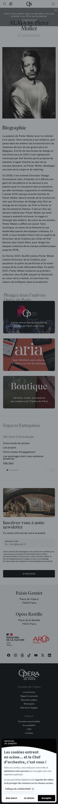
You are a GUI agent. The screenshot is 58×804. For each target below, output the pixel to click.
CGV (29, 729)
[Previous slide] (46, 470)
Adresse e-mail (11, 541)
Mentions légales (29, 707)
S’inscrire (29, 573)
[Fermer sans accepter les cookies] (11, 798)
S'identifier (29, 20)
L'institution (29, 692)
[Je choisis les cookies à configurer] (29, 798)
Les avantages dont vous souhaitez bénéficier (23, 457)
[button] (7, 470)
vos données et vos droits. (41, 561)
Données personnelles (29, 721)
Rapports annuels (29, 696)
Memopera (29, 703)
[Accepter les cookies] (46, 798)
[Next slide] (52, 470)
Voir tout (8, 463)
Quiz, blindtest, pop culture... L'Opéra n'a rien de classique (29, 361)
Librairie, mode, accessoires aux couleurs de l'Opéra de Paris (29, 399)
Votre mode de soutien (16, 443)
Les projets (9, 447)
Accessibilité (29, 725)
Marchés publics (29, 699)
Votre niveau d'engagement (19, 452)
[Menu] (53, 4)
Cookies (29, 733)
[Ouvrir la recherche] (4, 4)
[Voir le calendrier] (11, 4)
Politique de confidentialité (19, 789)
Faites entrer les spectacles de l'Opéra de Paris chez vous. (29, 324)
